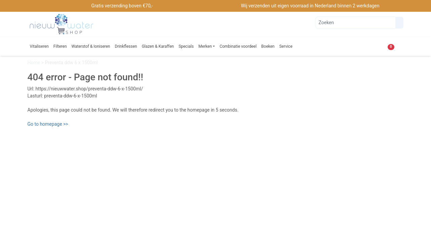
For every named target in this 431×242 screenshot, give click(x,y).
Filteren (60, 46)
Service (285, 46)
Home (34, 62)
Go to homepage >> (48, 124)
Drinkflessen (126, 46)
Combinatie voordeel (238, 46)
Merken (205, 46)
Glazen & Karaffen (158, 46)
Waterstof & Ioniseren (91, 46)
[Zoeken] (355, 22)
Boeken (268, 46)
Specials (186, 46)
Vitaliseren (39, 46)
